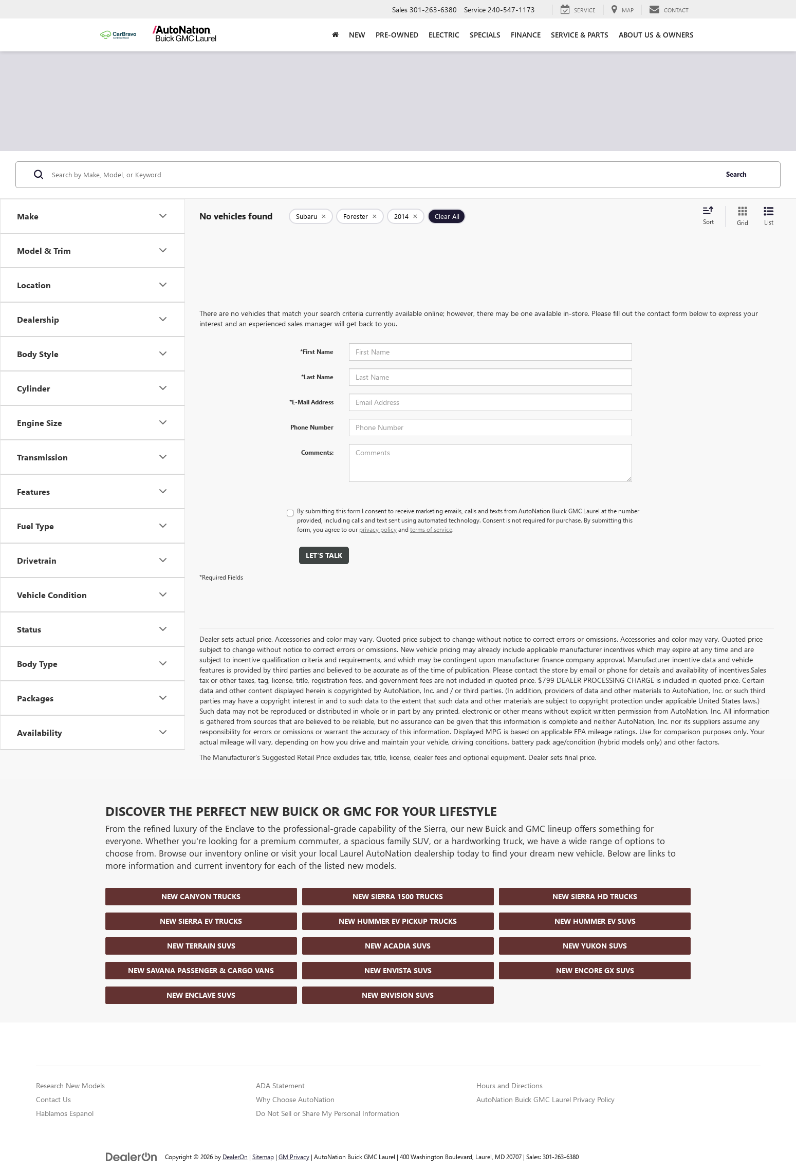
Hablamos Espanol (65, 1113)
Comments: (317, 452)
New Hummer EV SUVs (595, 921)
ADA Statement (280, 1085)
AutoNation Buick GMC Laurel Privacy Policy (545, 1099)
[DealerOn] (131, 1156)
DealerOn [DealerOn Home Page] (235, 1156)
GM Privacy (294, 1156)
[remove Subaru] (311, 216)
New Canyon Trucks (200, 896)
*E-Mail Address (311, 402)
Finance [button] (526, 35)
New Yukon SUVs (595, 946)
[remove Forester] (360, 216)
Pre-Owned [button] (397, 35)
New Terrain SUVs (201, 946)
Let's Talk (324, 555)
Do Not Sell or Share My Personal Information (327, 1113)
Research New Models (70, 1085)
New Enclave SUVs (200, 995)
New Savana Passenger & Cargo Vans (201, 970)
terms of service (431, 529)
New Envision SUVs (398, 995)
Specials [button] (485, 35)
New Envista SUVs (398, 970)
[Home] (335, 34)
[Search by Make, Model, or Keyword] (383, 174)
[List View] (769, 216)
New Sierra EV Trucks (201, 921)
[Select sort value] (711, 216)
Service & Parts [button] (579, 35)
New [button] (357, 35)
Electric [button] (444, 35)
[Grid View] (740, 216)
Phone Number (312, 427)
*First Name (317, 351)
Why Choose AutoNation (295, 1099)
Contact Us (53, 1099)
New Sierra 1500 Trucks (398, 896)
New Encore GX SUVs (595, 970)
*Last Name (317, 377)
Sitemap (263, 1156)
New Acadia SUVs (398, 946)
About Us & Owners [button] (656, 35)
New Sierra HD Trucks (594, 896)
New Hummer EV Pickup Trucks (398, 921)
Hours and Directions (509, 1085)
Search (736, 174)
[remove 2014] (405, 216)
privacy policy (378, 529)
